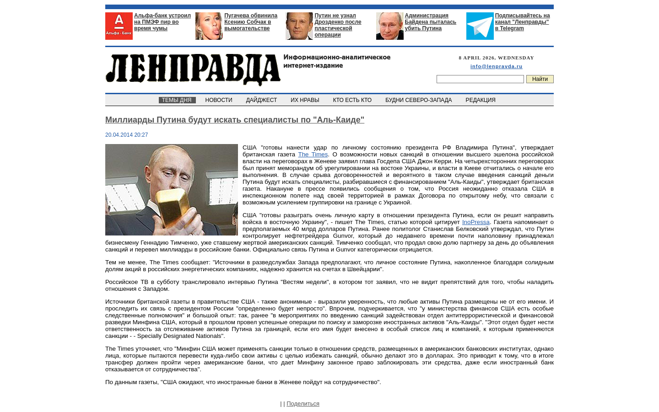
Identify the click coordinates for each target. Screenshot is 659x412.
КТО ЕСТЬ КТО (353, 100)
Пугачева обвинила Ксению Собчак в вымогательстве (250, 22)
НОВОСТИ (219, 100)
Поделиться (302, 403)
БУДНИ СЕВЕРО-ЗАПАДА (419, 100)
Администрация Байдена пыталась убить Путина (431, 22)
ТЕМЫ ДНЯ (177, 100)
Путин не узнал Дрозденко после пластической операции (337, 25)
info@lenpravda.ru (496, 66)
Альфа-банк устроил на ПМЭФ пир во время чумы (162, 22)
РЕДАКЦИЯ (481, 100)
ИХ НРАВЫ (306, 100)
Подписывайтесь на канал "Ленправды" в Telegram (522, 22)
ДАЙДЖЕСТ (262, 100)
